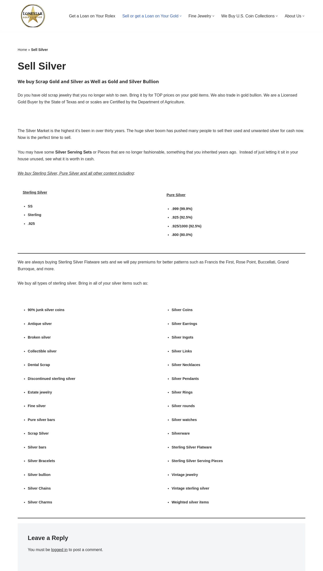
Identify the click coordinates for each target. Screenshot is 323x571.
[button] (180, 16)
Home (22, 50)
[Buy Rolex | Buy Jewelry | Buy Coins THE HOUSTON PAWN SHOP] (33, 16)
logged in (59, 550)
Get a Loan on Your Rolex (92, 16)
